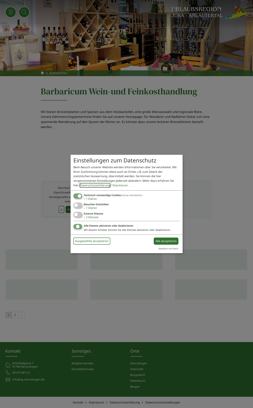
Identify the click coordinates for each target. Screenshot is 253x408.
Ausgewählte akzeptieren (92, 241)
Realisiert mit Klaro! (168, 248)
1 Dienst (90, 199)
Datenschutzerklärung (95, 185)
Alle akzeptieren (166, 241)
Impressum (120, 185)
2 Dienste (91, 217)
